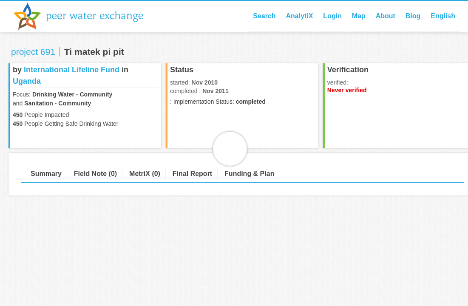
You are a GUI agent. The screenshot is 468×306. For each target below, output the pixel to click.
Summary (46, 173)
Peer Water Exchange (85, 16)
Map (359, 16)
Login (332, 16)
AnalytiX (299, 16)
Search (264, 16)
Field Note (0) (95, 173)
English (443, 16)
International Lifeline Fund (71, 69)
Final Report (192, 173)
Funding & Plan (249, 173)
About (385, 16)
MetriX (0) (144, 173)
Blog (413, 16)
